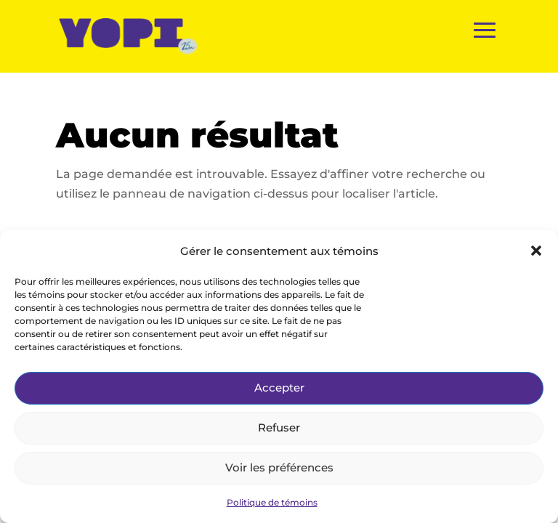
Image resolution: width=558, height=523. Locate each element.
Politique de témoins (272, 502)
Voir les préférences (279, 467)
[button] (536, 250)
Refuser (279, 427)
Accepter (279, 387)
